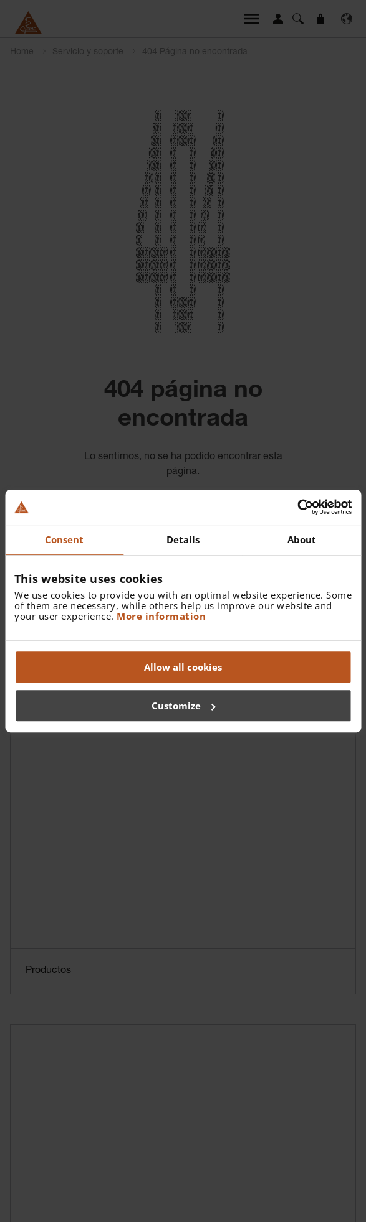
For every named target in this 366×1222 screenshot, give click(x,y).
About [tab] (302, 539)
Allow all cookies (183, 667)
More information (161, 616)
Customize (184, 705)
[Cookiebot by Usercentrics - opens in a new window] (297, 507)
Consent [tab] (64, 539)
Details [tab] (183, 539)
